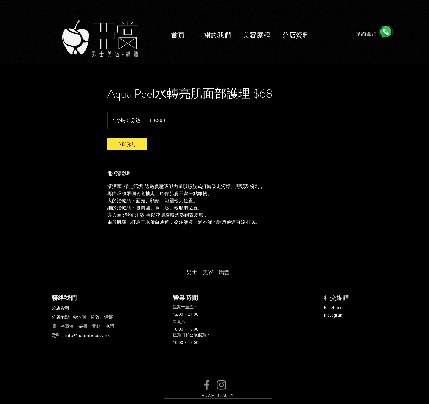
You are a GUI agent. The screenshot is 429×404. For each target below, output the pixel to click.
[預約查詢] (367, 33)
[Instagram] (221, 385)
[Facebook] (206, 385)
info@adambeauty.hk (87, 335)
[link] (127, 144)
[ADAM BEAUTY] (218, 395)
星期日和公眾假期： (191, 335)
